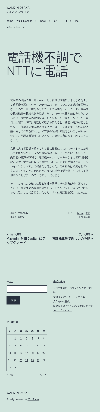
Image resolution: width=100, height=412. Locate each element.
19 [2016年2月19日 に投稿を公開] (38, 353)
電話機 (86, 217)
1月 (10, 374)
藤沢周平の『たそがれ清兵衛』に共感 (73, 305)
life (77, 20)
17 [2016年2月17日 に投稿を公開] (26, 353)
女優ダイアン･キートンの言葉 (69, 297)
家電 (88, 213)
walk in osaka (24, 20)
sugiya (21, 217)
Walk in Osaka (18, 8)
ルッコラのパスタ (62, 310)
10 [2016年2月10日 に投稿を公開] (26, 345)
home (10, 20)
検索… (10, 281)
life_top (80, 213)
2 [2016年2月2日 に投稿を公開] (21, 338)
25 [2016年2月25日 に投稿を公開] (32, 360)
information (13, 27)
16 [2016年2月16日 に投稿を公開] (21, 353)
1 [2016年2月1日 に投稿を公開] (15, 338)
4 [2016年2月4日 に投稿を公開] (32, 338)
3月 (43, 374)
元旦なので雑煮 (61, 301)
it (66, 20)
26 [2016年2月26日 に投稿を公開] (38, 360)
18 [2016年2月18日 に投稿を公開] (32, 353)
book (43, 20)
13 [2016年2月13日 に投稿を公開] (43, 345)
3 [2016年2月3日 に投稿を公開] (26, 338)
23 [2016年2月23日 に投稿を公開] (21, 360)
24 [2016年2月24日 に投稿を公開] (26, 360)
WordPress (33, 399)
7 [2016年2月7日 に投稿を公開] (9, 345)
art (55, 20)
